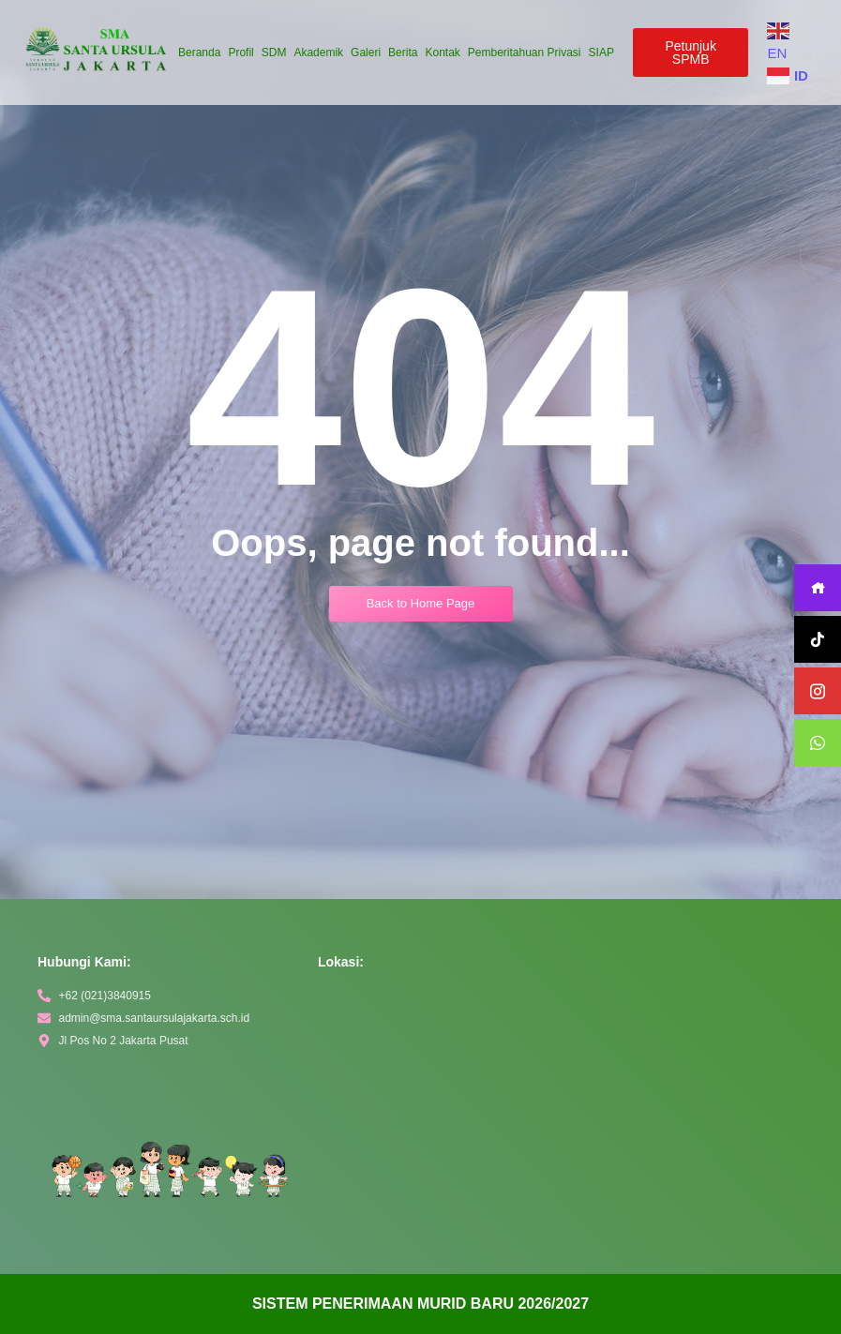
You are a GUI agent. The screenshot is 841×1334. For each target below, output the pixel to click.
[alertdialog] (420, 1304)
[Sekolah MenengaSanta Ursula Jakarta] (563, 1127)
